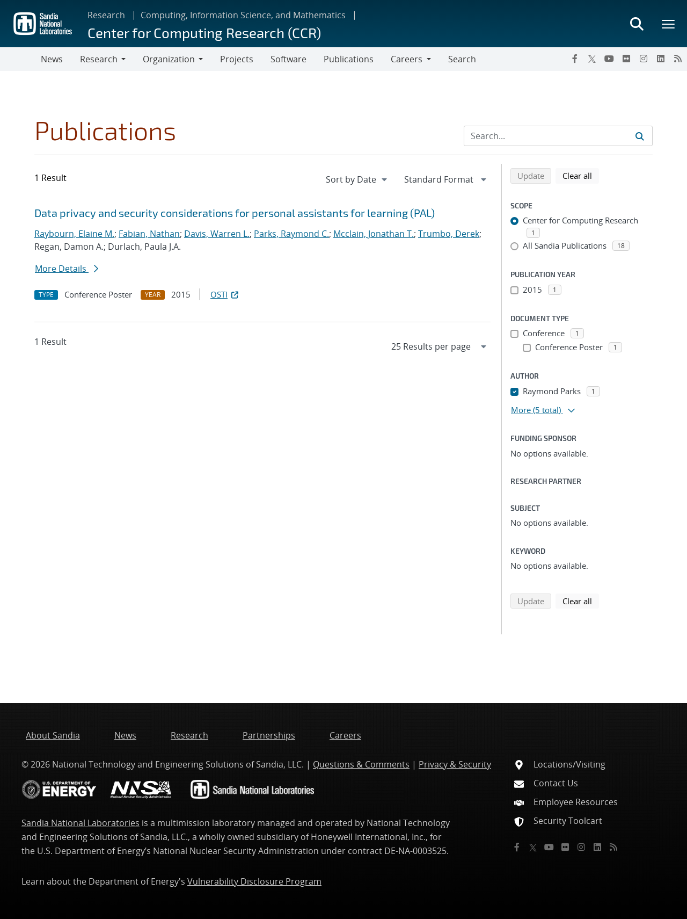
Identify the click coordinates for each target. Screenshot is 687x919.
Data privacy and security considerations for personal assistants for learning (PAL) (234, 212)
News (52, 59)
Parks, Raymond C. (291, 234)
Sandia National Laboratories (80, 823)
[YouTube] (609, 58)
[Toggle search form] (636, 23)
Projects (236, 59)
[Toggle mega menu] (669, 23)
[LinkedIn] (661, 58)
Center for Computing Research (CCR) (204, 32)
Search (462, 59)
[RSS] (678, 58)
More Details (66, 268)
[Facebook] (575, 58)
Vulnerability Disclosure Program (254, 881)
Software (288, 59)
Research (106, 15)
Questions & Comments (361, 764)
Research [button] (99, 59)
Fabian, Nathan (149, 234)
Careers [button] (406, 59)
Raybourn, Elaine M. (74, 234)
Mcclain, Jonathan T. (373, 234)
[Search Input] (558, 136)
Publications (349, 59)
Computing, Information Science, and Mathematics (243, 15)
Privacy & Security (455, 764)
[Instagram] (643, 58)
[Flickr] (626, 58)
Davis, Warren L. (217, 234)
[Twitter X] (592, 58)
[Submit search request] (640, 136)
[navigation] (357, 179)
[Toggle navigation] (20, 59)
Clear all (580, 175)
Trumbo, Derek (448, 234)
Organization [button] (169, 59)
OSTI (225, 294)
